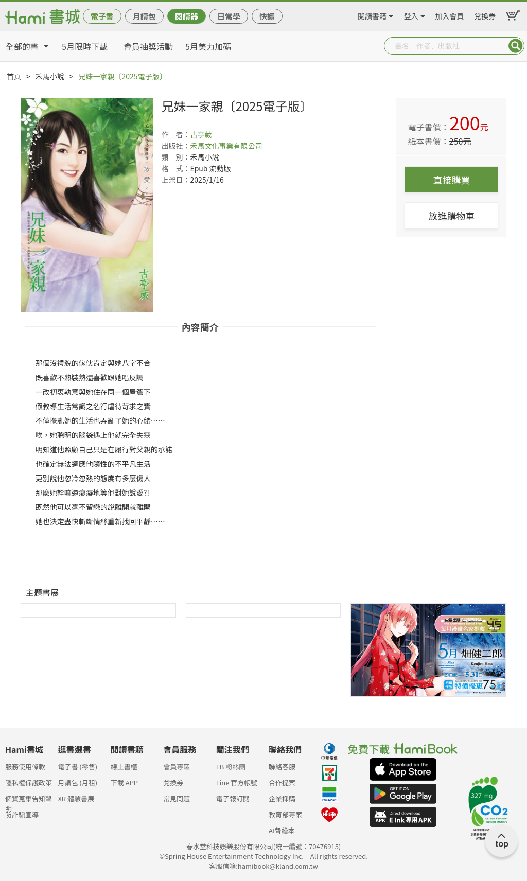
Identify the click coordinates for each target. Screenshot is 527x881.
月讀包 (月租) (77, 782)
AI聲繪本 (282, 830)
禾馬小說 (50, 76)
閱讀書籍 (372, 14)
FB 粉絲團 (231, 766)
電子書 (102, 16)
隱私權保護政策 (28, 782)
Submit (515, 46)
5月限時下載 (85, 46)
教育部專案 (285, 814)
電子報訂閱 (233, 798)
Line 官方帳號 (237, 782)
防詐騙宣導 (22, 814)
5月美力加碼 (208, 46)
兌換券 (485, 14)
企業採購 (282, 798)
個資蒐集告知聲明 (28, 801)
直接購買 (451, 179)
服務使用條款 (25, 766)
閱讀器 (186, 16)
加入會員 (449, 14)
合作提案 (282, 782)
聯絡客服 (282, 766)
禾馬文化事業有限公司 (226, 145)
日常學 (228, 16)
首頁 (14, 76)
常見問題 (176, 798)
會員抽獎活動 (148, 46)
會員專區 (176, 766)
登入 (411, 14)
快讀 (267, 16)
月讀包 (144, 16)
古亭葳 (201, 134)
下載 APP (124, 782)
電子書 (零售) (77, 766)
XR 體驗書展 (76, 798)
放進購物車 (451, 215)
